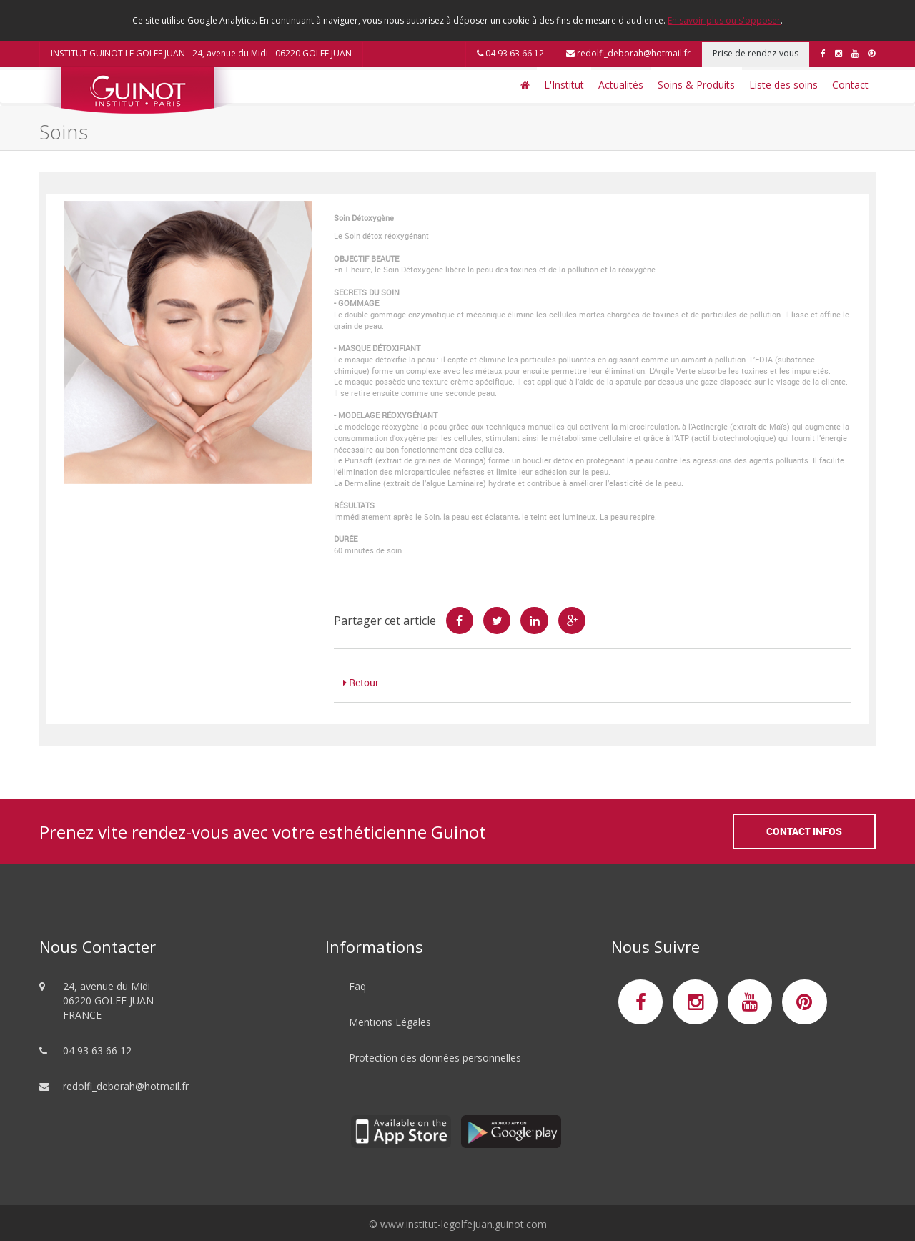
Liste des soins (783, 85)
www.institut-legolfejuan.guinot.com (463, 1224)
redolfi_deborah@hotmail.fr (628, 53)
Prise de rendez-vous (755, 53)
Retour (361, 682)
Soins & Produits (696, 85)
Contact (850, 85)
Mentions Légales (390, 1022)
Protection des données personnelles (435, 1057)
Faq (357, 986)
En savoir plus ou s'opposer (724, 20)
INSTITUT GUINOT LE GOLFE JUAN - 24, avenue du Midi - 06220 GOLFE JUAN (201, 53)
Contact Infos (804, 831)
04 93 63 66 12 (510, 53)
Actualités (620, 85)
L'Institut (564, 85)
